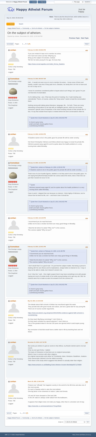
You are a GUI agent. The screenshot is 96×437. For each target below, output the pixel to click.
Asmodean (14, 79)
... (24, 44)
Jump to (60, 422)
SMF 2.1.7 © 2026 (10, 434)
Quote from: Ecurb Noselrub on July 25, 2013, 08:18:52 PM (49, 118)
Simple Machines (20, 434)
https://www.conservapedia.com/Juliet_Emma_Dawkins (46, 64)
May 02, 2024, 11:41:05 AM (35, 301)
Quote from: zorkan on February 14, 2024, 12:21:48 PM (48, 251)
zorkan (13, 50)
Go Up (9, 413)
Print (87, 44)
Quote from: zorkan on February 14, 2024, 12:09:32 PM (48, 167)
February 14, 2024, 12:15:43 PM (37, 162)
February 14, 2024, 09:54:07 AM (37, 78)
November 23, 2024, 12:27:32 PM (37, 342)
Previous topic (74, 38)
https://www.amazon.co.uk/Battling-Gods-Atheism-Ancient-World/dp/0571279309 (54, 365)
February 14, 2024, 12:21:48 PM (37, 218)
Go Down (10, 44)
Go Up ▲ (88, 434)
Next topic (85, 38)
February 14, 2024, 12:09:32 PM (37, 134)
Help (73, 434)
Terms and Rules (80, 434)
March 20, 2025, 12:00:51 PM (36, 381)
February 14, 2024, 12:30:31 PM (37, 246)
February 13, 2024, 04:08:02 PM (37, 50)
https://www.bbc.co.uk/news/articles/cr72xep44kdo (44, 406)
